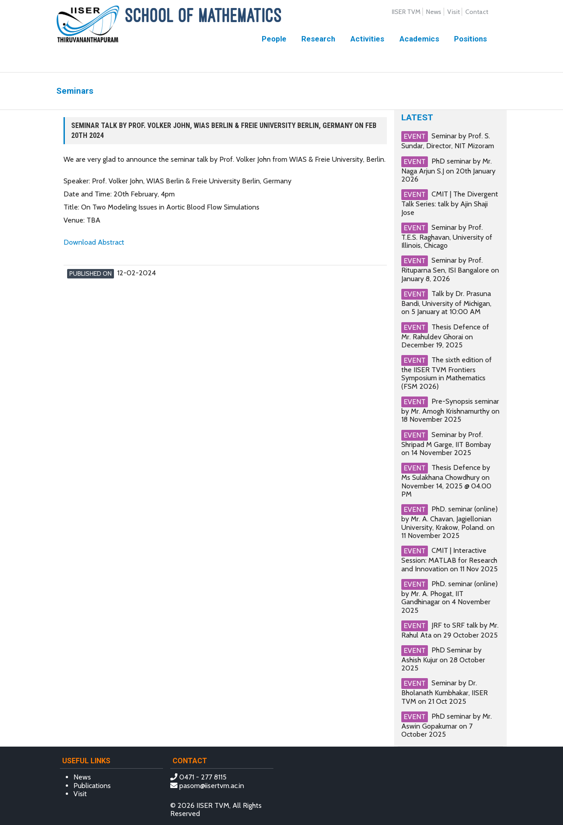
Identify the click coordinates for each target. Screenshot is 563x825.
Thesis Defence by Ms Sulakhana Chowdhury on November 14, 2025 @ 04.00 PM (446, 480)
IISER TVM (406, 12)
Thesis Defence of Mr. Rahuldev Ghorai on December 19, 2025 (445, 335)
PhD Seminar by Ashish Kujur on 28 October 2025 (443, 659)
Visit (453, 12)
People (274, 38)
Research (318, 38)
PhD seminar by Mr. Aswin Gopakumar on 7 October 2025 (446, 725)
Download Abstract (94, 242)
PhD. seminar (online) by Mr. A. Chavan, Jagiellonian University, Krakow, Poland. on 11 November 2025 (449, 522)
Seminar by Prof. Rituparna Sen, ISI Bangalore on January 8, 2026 (450, 269)
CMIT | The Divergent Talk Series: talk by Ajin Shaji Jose (449, 203)
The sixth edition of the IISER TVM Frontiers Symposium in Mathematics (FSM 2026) (446, 373)
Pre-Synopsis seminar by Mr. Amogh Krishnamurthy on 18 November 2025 (450, 410)
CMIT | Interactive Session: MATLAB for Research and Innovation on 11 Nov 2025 (449, 559)
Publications (92, 785)
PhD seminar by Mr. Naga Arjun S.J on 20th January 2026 (448, 170)
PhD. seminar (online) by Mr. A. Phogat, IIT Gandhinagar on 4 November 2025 (449, 597)
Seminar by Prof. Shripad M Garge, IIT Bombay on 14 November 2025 (446, 443)
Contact (476, 12)
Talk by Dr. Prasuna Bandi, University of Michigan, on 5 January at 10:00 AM (446, 302)
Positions (470, 38)
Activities (367, 38)
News (433, 12)
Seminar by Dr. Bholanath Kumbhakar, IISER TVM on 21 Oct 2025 (444, 692)
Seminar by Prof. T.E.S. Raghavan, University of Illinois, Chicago (446, 236)
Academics (419, 38)
